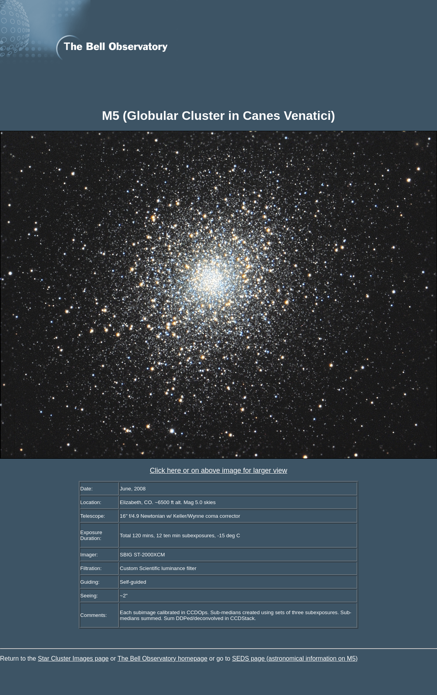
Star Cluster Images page (73, 658)
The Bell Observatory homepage (162, 658)
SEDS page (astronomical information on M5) (295, 658)
